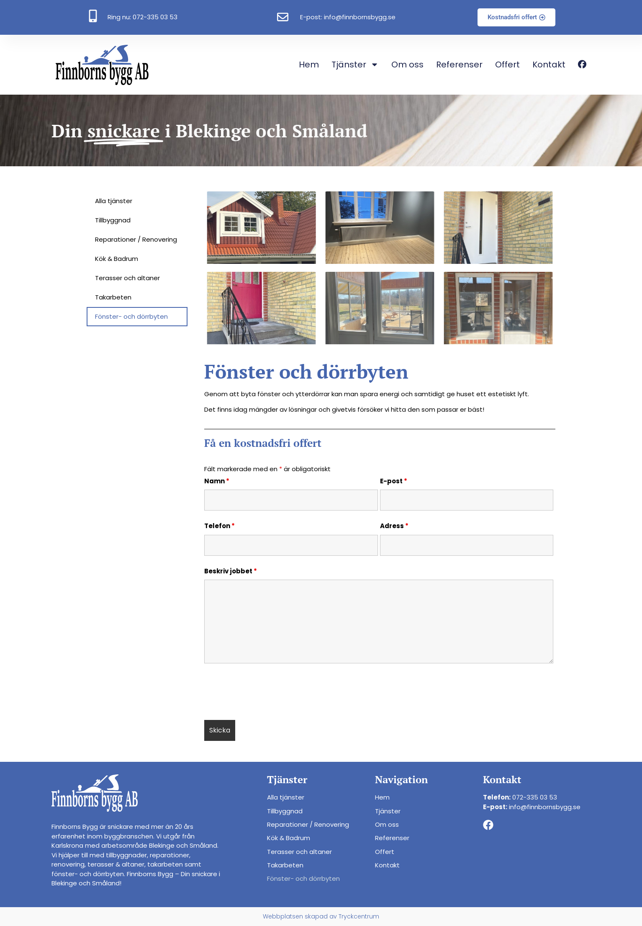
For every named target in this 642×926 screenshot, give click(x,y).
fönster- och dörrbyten (87, 873)
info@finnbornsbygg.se (544, 806)
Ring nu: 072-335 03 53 (142, 17)
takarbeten (165, 864)
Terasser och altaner (127, 277)
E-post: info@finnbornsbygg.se (347, 17)
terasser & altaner (115, 864)
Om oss (407, 64)
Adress (394, 526)
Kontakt (548, 64)
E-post (393, 481)
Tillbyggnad (113, 220)
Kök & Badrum (116, 258)
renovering (68, 864)
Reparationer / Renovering (136, 239)
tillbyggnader (126, 855)
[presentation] (267, 693)
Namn (216, 481)
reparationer (169, 855)
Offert (507, 64)
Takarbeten (113, 297)
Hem (309, 64)
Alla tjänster (113, 200)
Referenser (459, 64)
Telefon (219, 526)
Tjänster (355, 64)
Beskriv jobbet (230, 571)
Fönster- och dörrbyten (131, 316)
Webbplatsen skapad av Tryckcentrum (321, 916)
